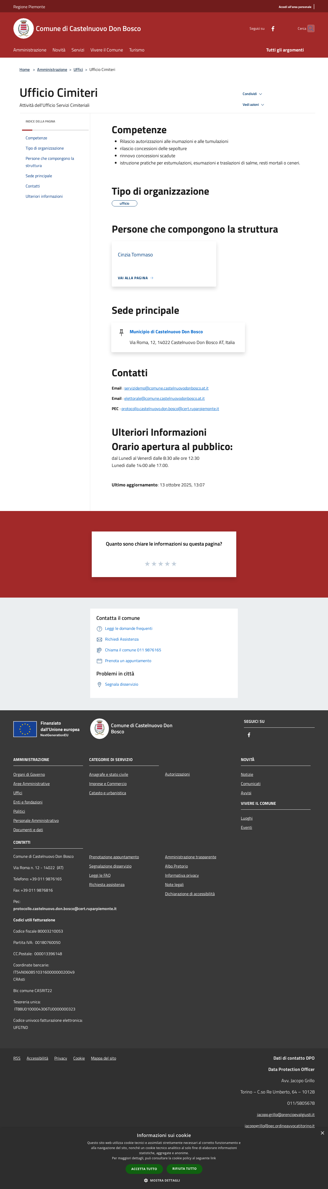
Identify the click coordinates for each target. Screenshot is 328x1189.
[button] (164, 1180)
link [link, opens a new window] (213, 1158)
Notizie (247, 774)
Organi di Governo (29, 774)
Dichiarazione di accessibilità (190, 894)
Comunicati (251, 783)
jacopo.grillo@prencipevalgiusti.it (286, 1114)
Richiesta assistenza (107, 884)
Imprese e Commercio (108, 783)
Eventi (246, 827)
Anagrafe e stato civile (108, 774)
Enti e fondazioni (28, 802)
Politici (19, 811)
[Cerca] (308, 28)
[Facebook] (263, 28)
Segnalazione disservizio (110, 866)
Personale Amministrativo (36, 820)
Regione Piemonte (29, 7)
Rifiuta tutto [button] (184, 1168)
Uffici (78, 69)
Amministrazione (52, 69)
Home (24, 69)
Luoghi (247, 818)
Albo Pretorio (176, 866)
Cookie (79, 1058)
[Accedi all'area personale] (295, 7)
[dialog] (164, 1158)
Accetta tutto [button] (144, 1169)
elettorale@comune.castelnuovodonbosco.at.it (164, 398)
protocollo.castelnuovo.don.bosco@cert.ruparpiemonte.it (170, 408)
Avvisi (246, 793)
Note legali (174, 884)
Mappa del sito (103, 1058)
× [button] (322, 1133)
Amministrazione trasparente (190, 857)
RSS (16, 1058)
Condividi (253, 94)
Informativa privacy (182, 875)
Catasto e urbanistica (107, 793)
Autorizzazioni (177, 774)
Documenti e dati (28, 830)
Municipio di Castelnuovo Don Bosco (166, 331)
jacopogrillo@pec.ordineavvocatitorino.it (280, 1126)
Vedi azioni (254, 105)
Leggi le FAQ (100, 875)
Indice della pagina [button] (40, 121)
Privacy (60, 1058)
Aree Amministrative (31, 783)
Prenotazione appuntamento (114, 857)
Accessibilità (37, 1058)
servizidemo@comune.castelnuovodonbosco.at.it (166, 388)
